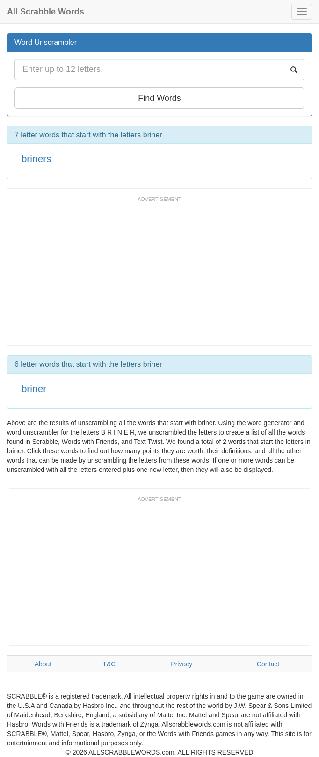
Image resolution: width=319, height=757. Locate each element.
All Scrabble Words (45, 11)
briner (34, 388)
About (43, 664)
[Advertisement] (116, 275)
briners (36, 158)
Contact (268, 664)
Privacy (181, 664)
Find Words (159, 98)
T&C (109, 664)
